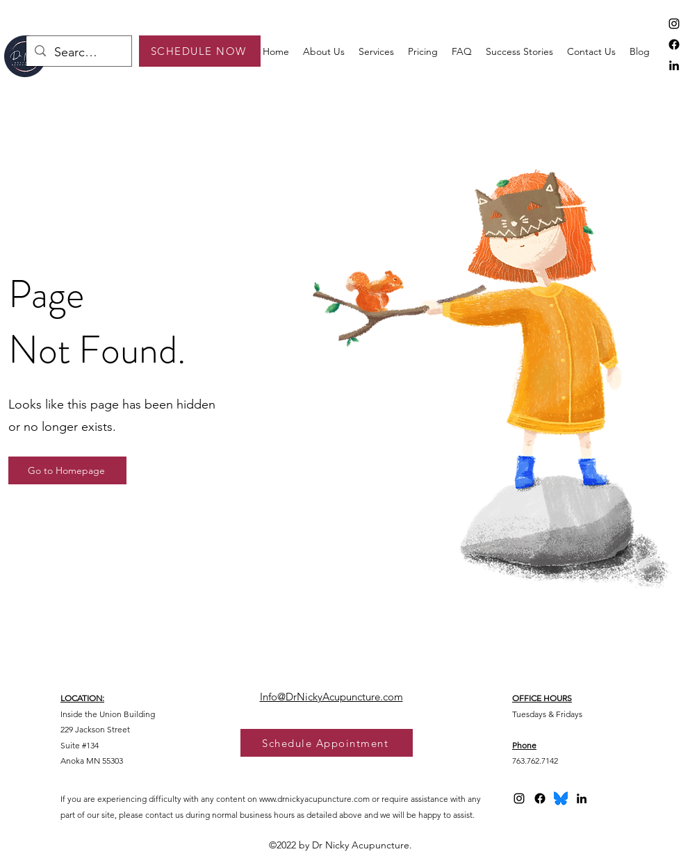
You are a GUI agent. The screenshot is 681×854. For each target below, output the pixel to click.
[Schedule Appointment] (326, 743)
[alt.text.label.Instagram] (674, 24)
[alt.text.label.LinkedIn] (674, 65)
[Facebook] (674, 44)
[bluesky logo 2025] (561, 798)
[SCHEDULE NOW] (200, 51)
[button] (376, 51)
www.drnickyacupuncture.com (314, 799)
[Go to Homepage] (67, 470)
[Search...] (78, 52)
